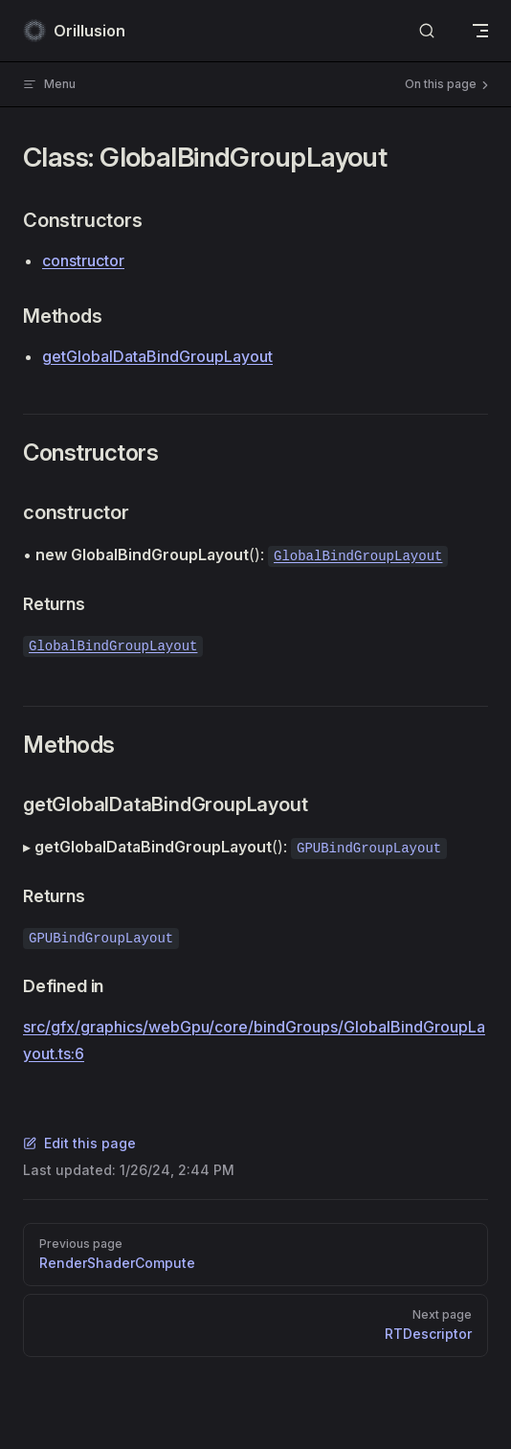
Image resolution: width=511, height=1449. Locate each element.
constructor (83, 260)
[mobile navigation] (480, 30)
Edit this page (79, 1143)
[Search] (427, 31)
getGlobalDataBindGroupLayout (157, 356)
